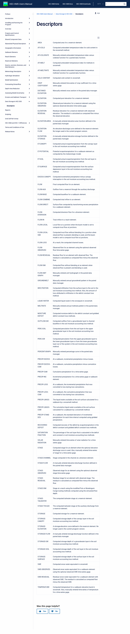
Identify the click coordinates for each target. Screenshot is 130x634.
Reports (7, 110)
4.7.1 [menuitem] (99, 4)
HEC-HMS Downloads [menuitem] (83, 4)
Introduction (9, 18)
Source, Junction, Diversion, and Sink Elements (15, 66)
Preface (7, 14)
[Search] (116, 4)
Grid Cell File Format (11, 119)
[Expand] (29, 18)
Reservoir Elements (11, 61)
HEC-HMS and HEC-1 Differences (16, 123)
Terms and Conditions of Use (14, 127)
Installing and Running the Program (13, 23)
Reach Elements (10, 56)
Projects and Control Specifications (12, 34)
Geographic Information (13, 48)
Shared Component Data (13, 39)
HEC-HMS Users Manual (20, 4)
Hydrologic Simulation (12, 76)
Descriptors (11, 106)
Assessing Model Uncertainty (14, 93)
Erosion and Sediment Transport (15, 97)
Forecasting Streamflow (13, 84)
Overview (8, 29)
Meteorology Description (13, 71)
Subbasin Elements (11, 52)
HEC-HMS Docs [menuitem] (68, 4)
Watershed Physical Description (15, 43)
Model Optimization (11, 80)
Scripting (8, 114)
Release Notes (10, 131)
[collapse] (29, 101)
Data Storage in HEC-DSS (13, 101)
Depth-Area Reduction (12, 88)
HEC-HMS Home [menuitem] (53, 4)
